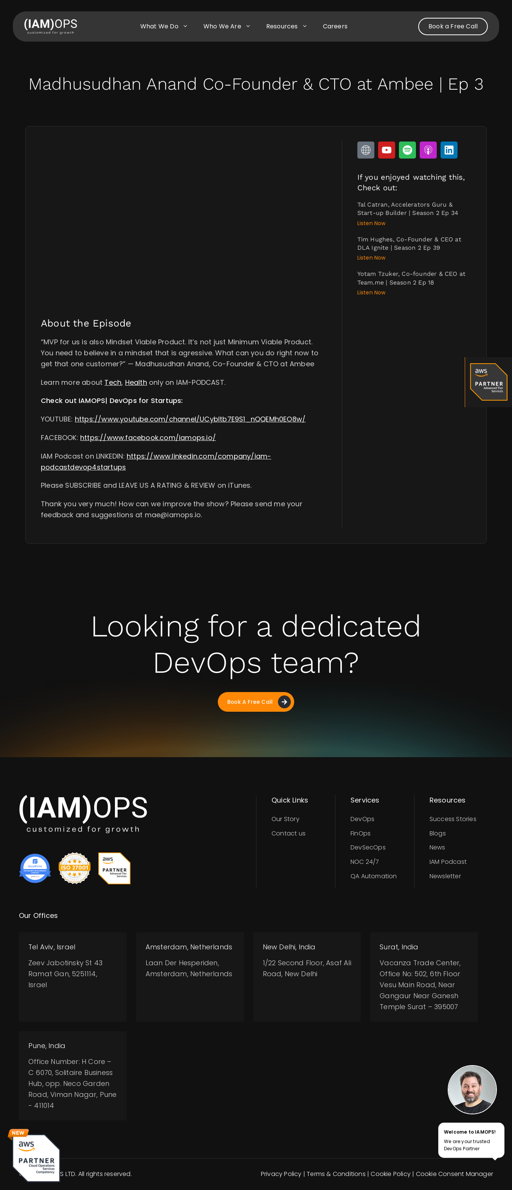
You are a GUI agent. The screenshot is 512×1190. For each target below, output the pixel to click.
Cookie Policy (391, 1174)
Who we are (231, 26)
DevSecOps (368, 847)
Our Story (285, 819)
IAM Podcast (448, 862)
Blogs (438, 833)
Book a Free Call (453, 26)
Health (136, 382)
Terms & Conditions (336, 1174)
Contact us (289, 833)
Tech (112, 382)
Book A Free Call (259, 702)
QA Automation (374, 876)
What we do (168, 26)
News (437, 847)
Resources (290, 26)
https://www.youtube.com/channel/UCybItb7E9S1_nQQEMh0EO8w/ (190, 419)
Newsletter (445, 876)
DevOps (362, 819)
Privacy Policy (281, 1174)
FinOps (361, 833)
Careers (335, 26)
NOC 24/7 (365, 862)
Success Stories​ (453, 819)
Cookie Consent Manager (454, 1174)
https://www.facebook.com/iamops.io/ (148, 437)
